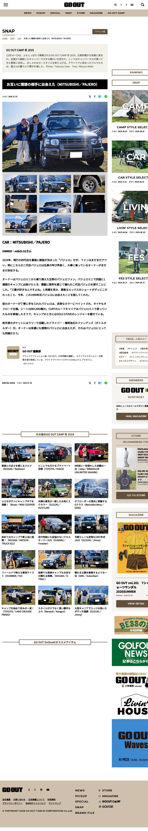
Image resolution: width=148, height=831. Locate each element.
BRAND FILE (85, 816)
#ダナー (122, 360)
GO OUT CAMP (123, 16)
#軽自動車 (123, 356)
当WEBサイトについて (35, 806)
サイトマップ (55, 806)
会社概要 (6, 803)
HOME (4, 42)
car (19, 42)
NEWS (80, 794)
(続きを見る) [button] (28, 367)
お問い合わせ (19, 803)
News (19, 16)
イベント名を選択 (100, 35)
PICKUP (35, 16)
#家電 (121, 352)
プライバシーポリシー (12, 806)
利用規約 (51, 803)
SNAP (67, 16)
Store (82, 16)
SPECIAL (52, 16)
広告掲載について (36, 803)
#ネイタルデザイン (127, 364)
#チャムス (132, 352)
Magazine (100, 16)
